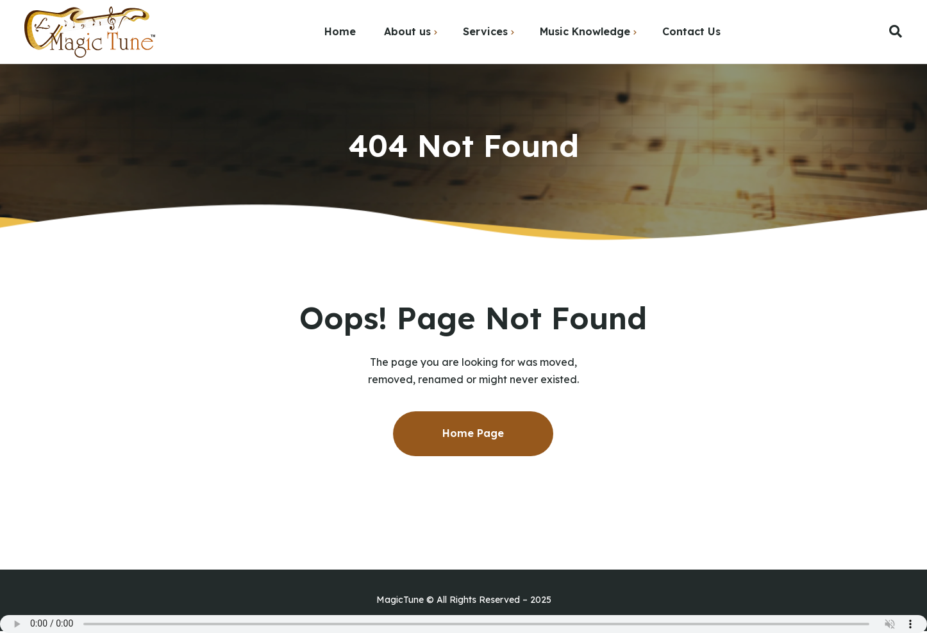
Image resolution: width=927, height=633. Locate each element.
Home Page (473, 433)
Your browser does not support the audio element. (463, 624)
